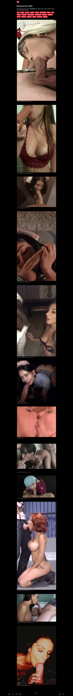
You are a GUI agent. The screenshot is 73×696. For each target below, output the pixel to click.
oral (52, 12)
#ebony (26, 472)
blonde (19, 14)
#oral (26, 207)
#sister (23, 281)
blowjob (45, 16)
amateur (44, 14)
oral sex (24, 14)
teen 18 (27, 12)
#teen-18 (28, 101)
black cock (38, 14)
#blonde (24, 101)
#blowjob (19, 101)
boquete (29, 16)
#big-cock (24, 357)
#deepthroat (25, 622)
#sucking (30, 622)
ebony (37, 12)
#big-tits (29, 173)
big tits (24, 16)
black (48, 12)
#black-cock (29, 357)
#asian (23, 498)
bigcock (50, 14)
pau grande (43, 12)
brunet (32, 12)
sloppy (22, 12)
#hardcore (28, 590)
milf (18, 12)
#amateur (24, 173)
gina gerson (31, 14)
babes (34, 16)
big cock (39, 16)
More (31, 101)
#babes (19, 207)
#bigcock (27, 281)
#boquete (24, 403)
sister (18, 16)
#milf (18, 472)
